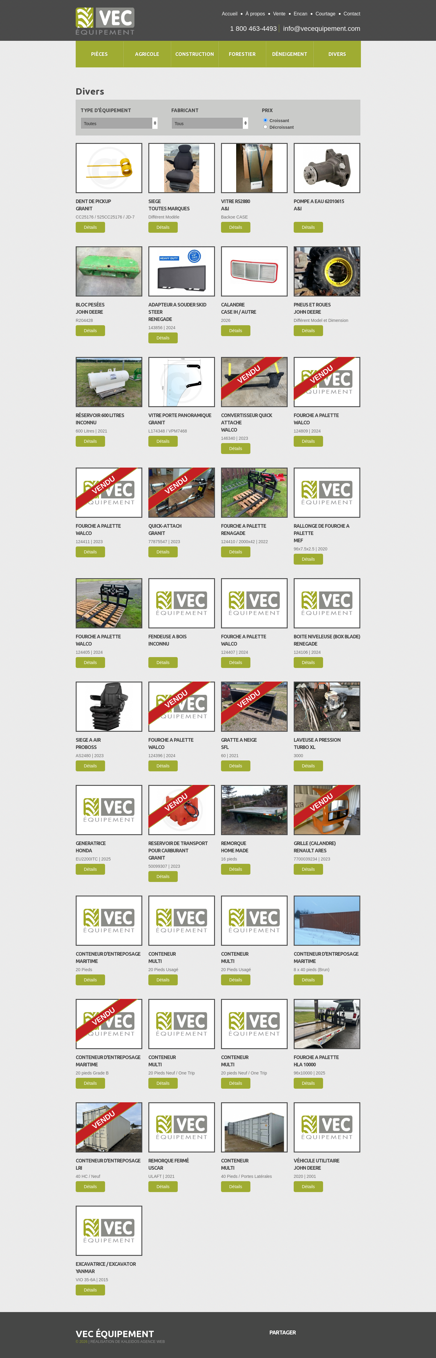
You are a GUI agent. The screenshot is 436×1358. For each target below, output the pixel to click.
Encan (300, 13)
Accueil (230, 13)
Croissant (276, 120)
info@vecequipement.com (321, 28)
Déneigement (289, 54)
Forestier (242, 54)
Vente (279, 13)
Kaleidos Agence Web (143, 1342)
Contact (352, 13)
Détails (90, 227)
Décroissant (278, 127)
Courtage (325, 13)
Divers (337, 54)
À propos (255, 13)
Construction (194, 54)
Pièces (99, 54)
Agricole (147, 54)
